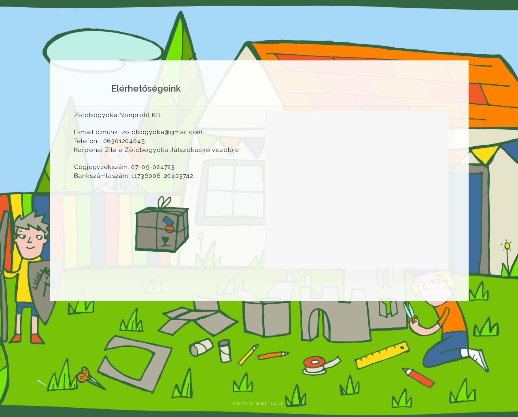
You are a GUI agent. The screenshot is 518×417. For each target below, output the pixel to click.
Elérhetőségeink (439, 14)
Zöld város (350, 14)
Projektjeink (236, 14)
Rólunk (139, 14)
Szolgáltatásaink (294, 14)
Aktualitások (183, 14)
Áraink (390, 14)
